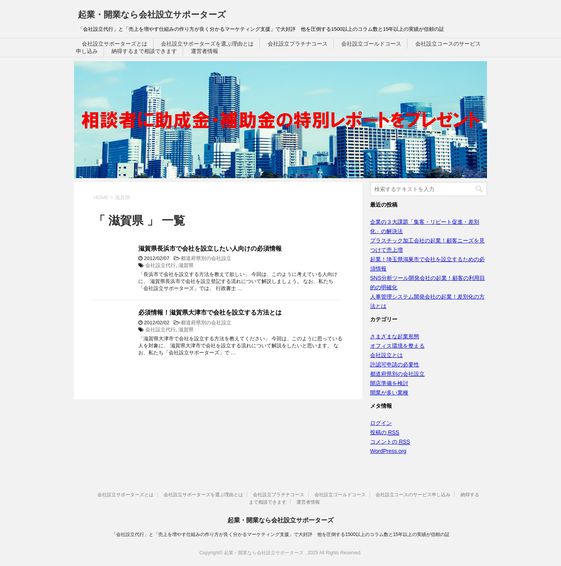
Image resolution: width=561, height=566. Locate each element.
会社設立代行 (160, 265)
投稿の (384, 432)
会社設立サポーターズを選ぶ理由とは (207, 44)
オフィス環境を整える (397, 346)
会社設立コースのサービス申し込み (413, 494)
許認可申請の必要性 (394, 364)
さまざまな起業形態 (394, 336)
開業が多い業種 (389, 392)
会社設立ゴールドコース (371, 44)
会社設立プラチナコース (298, 44)
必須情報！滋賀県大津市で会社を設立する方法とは (210, 312)
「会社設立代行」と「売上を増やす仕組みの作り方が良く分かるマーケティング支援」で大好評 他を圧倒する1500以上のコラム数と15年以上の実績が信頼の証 (280, 534)
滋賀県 (186, 265)
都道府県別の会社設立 (206, 258)
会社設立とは (386, 355)
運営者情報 (204, 51)
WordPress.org (388, 451)
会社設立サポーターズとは (114, 44)
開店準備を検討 (389, 383)
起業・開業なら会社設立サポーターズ (152, 14)
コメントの (390, 442)
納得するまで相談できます (144, 51)
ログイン (381, 423)
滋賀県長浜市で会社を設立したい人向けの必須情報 (210, 248)
